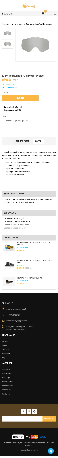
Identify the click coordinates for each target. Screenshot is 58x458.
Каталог (5, 341)
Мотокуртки (6, 390)
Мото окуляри (17, 24)
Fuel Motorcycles (16, 107)
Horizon (5, 24)
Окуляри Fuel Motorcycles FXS (30, 278)
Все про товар (22, 141)
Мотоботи (6, 369)
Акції (3, 358)
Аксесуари (6, 378)
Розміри (5, 92)
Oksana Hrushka (32, 450)
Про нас (5, 345)
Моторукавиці (7, 386)
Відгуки (38, 141)
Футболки (6, 394)
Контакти (5, 350)
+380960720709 (13, 315)
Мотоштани (6, 374)
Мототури (6, 354)
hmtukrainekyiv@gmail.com (17, 321)
